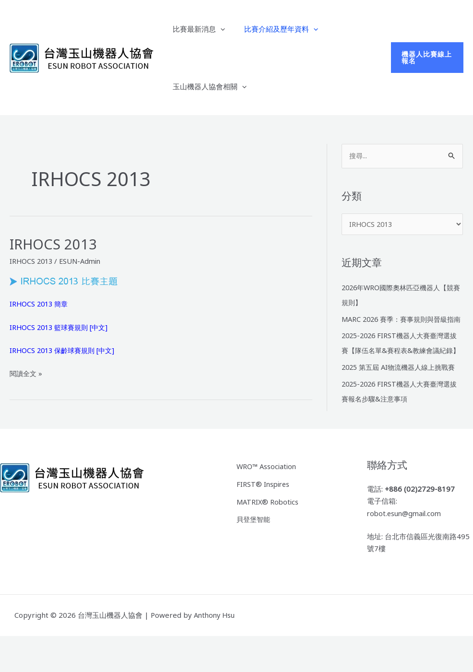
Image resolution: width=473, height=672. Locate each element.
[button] (425, 57)
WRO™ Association (267, 502)
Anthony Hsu (215, 651)
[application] (218, 29)
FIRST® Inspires (264, 519)
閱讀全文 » (27, 373)
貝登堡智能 (254, 553)
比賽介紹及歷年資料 (274, 29)
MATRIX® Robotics (268, 536)
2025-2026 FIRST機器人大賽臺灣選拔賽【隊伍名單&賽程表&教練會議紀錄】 (401, 364)
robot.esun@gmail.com (406, 549)
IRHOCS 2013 (54, 244)
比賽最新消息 (196, 29)
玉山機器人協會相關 (207, 86)
